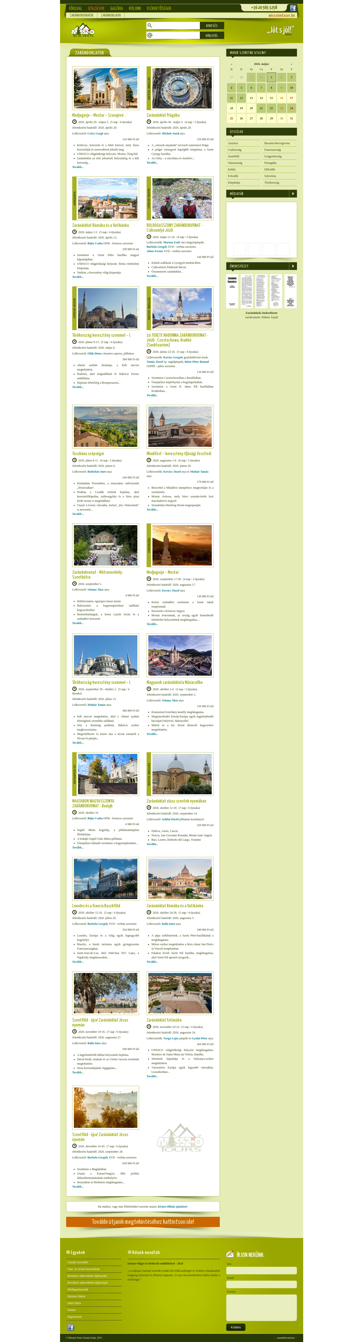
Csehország (234, 149)
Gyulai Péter (199, 1038)
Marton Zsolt (171, 242)
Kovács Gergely (173, 357)
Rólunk (135, 8)
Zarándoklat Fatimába (164, 1020)
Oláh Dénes (95, 353)
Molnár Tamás (199, 471)
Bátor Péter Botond (197, 361)
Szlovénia (270, 176)
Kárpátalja (234, 182)
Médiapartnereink (78, 1289)
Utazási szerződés (78, 1262)
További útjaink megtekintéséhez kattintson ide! (143, 1222)
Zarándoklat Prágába (163, 115)
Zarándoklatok (111, 15)
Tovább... (78, 167)
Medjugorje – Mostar (163, 572)
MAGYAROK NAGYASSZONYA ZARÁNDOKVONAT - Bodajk (93, 803)
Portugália (270, 163)
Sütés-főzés (74, 1303)
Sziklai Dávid (170, 819)
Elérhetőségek (159, 8)
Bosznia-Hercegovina (277, 143)
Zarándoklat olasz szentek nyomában (176, 801)
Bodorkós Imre (97, 471)
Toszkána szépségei (88, 453)
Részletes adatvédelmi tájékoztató (87, 1276)
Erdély (232, 169)
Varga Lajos (171, 1038)
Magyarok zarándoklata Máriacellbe (175, 682)
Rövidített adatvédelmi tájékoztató (88, 1282)
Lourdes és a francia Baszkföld (96, 906)
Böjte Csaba (95, 243)
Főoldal (75, 8)
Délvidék (270, 169)
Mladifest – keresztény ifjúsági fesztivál (179, 453)
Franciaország (273, 149)
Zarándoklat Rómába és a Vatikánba (100, 225)
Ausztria (233, 143)
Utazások (96, 8)
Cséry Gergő (95, 133)
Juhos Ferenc (155, 251)
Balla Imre (168, 924)
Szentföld (233, 156)
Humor (72, 1310)
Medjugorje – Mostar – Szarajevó (98, 115)
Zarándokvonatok (81, 15)
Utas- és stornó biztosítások (84, 1269)
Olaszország (235, 163)
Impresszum (75, 1316)
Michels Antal (170, 133)
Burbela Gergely (157, 246)
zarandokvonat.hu (285, 1337)
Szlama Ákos (96, 589)
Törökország (272, 182)
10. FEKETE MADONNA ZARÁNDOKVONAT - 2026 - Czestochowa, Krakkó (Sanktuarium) (177, 340)
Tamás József (155, 361)
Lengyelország (273, 156)
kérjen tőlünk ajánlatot (172, 1206)
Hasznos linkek (77, 1296)
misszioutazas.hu (282, 16)
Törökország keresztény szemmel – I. (101, 335)
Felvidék (233, 176)
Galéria (116, 8)
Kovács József (172, 471)
